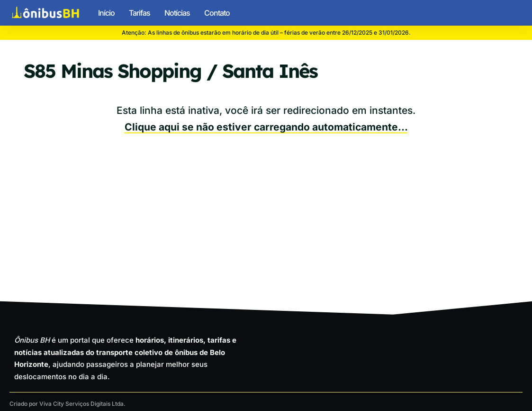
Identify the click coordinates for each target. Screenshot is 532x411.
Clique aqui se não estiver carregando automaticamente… (266, 127)
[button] (514, 13)
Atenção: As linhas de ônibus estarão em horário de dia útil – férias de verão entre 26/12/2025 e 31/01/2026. (266, 32)
